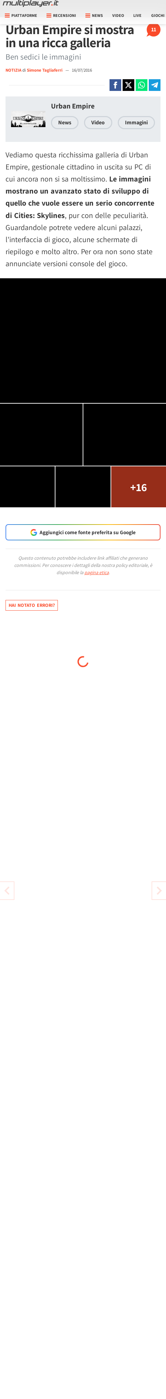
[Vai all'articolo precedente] (159, 890)
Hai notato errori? (32, 605)
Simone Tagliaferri (45, 70)
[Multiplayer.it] (31, 3)
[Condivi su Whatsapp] (141, 85)
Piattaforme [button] (21, 15)
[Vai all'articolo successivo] (7, 890)
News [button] (94, 15)
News (64, 122)
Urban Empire (73, 106)
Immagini (136, 122)
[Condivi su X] (128, 85)
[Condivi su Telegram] (154, 85)
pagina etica (96, 572)
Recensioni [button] (61, 15)
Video (118, 15)
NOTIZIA (13, 70)
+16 (138, 487)
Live (137, 15)
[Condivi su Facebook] (115, 85)
